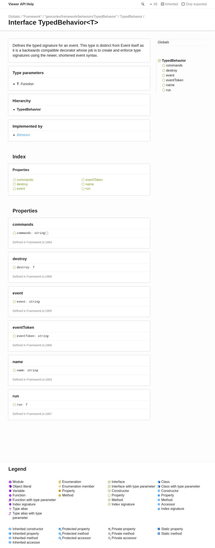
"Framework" (32, 16)
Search (142, 4)
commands (25, 180)
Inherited (171, 4)
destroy (22, 184)
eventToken (94, 180)
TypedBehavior (131, 16)
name (89, 184)
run (87, 188)
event (21, 188)
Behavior (23, 135)
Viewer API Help (21, 4)
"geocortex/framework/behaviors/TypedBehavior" (81, 16)
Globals (14, 16)
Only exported (196, 4)
